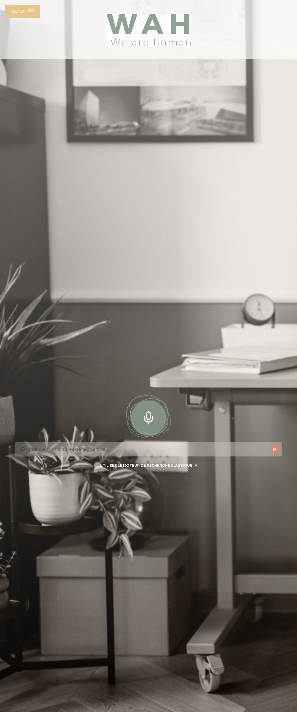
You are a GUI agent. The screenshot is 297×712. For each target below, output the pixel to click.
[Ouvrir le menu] (22, 11)
